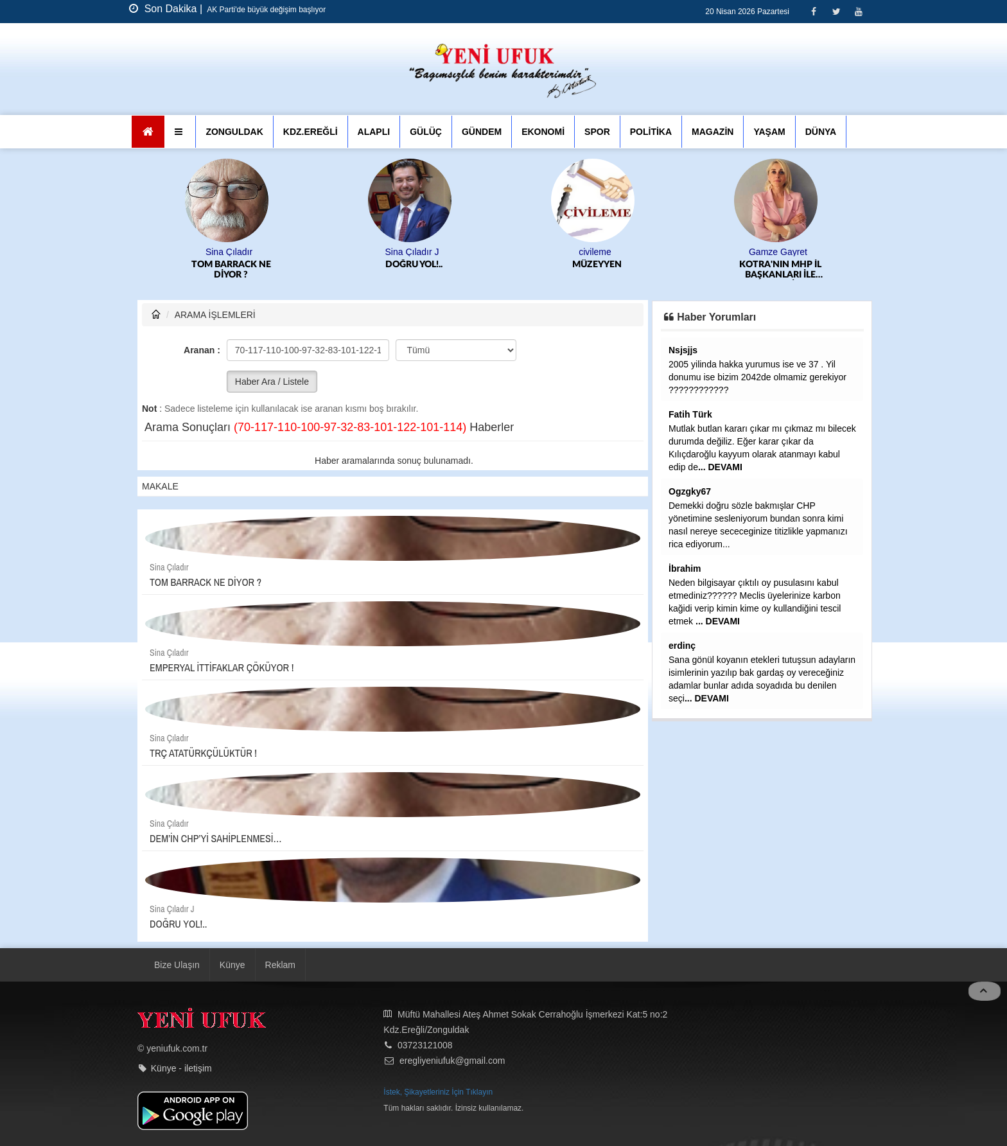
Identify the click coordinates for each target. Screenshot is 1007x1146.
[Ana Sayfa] (148, 132)
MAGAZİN (712, 132)
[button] (180, 132)
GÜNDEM (482, 132)
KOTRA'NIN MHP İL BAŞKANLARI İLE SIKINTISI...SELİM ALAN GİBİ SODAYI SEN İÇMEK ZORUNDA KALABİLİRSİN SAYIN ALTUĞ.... (780, 270)
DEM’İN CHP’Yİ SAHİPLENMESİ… (216, 838)
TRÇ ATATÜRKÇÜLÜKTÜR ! (203, 753)
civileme (595, 251)
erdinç (682, 645)
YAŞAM (769, 132)
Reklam (280, 965)
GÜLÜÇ (426, 132)
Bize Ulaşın (177, 965)
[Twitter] (836, 11)
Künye (232, 965)
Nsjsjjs (683, 350)
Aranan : (202, 350)
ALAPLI (374, 132)
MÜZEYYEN (597, 264)
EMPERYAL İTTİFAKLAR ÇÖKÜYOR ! (221, 667)
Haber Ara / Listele (272, 381)
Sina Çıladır (229, 251)
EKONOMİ (543, 132)
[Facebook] (813, 11)
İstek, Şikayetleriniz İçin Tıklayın (438, 1092)
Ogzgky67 (690, 491)
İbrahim (685, 568)
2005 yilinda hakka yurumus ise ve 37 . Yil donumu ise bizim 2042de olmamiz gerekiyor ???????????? (757, 377)
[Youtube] (858, 11)
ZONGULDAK (234, 132)
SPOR (597, 132)
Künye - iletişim (181, 1068)
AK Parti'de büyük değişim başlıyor (266, 9)
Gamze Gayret (778, 251)
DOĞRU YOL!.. (413, 264)
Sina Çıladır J (412, 251)
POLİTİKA (651, 132)
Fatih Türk (690, 414)
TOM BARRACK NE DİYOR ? (231, 269)
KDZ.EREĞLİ (310, 132)
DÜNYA (821, 132)
